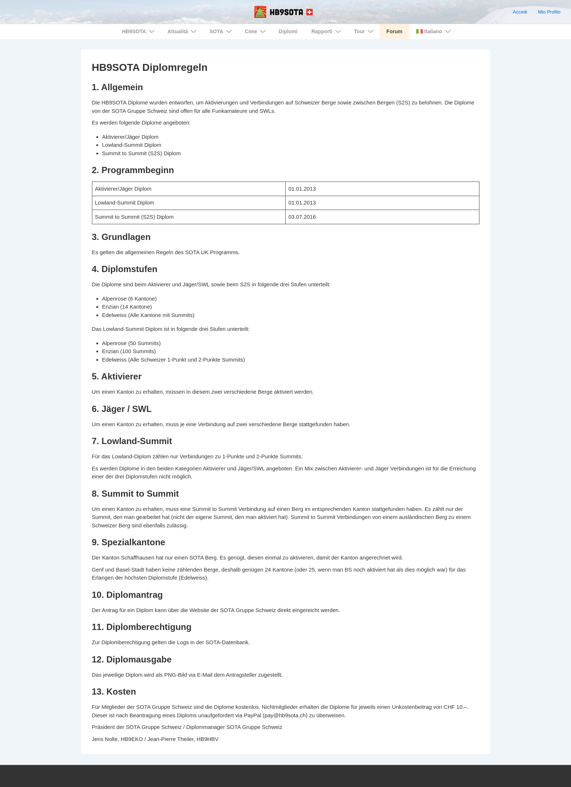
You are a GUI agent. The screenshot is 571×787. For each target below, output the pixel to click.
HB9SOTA (139, 31)
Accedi (520, 12)
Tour (364, 31)
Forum (394, 31)
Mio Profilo (549, 12)
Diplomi (288, 31)
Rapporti (327, 31)
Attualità (182, 31)
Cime (256, 31)
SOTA (221, 31)
